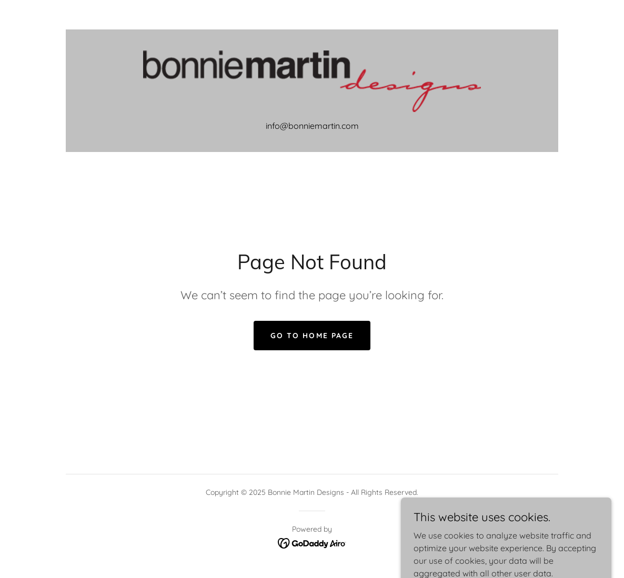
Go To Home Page (311, 335)
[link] (312, 80)
